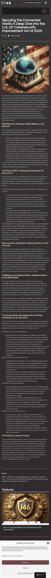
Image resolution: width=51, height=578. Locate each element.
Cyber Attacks (8, 522)
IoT (38, 522)
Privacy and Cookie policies (15, 556)
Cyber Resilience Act (21, 522)
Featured (32, 522)
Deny (25, 568)
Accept (25, 562)
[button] (48, 543)
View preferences (25, 573)
